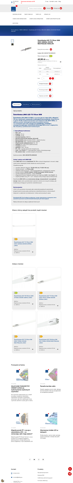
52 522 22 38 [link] (14, 2)
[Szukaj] (37, 8)
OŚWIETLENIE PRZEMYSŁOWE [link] (53, 18)
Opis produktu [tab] (16, 104)
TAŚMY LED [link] (38, 14)
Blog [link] (59, 1)
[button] (70, 469)
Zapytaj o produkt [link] (45, 96)
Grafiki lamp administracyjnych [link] (45, 478)
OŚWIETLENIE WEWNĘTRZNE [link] (20, 18)
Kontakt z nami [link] (53, 1)
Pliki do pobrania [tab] (36, 104)
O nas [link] (46, 1)
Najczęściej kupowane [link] (43, 472)
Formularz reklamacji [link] (43, 480)
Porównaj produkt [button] (45, 90)
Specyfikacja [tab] (26, 104)
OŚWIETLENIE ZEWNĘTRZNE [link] (36, 18)
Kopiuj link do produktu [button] (45, 49)
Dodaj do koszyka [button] (45, 84)
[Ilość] (46, 78)
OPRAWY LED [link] (47, 14)
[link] (50, 8)
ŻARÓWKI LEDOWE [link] (17, 14)
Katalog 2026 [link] (41, 475)
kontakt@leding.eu (17, 477)
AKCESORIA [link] (15, 23)
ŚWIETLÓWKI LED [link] (28, 14)
